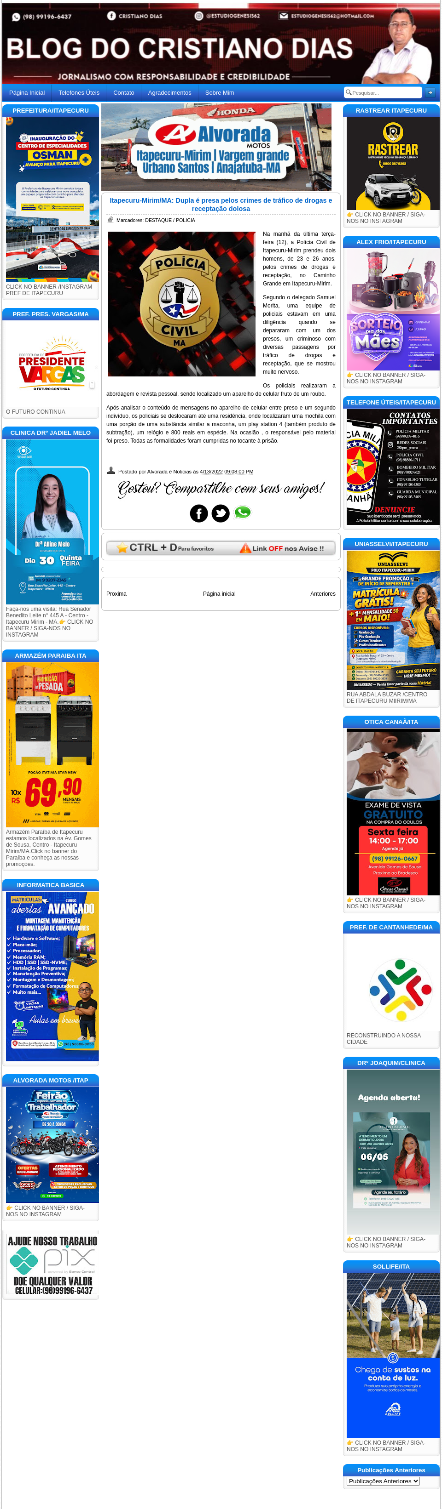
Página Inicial (27, 92)
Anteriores (323, 594)
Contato (123, 92)
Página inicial (219, 594)
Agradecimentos (170, 92)
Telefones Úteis (78, 92)
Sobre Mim (219, 92)
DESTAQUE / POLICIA (170, 220)
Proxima (116, 594)
